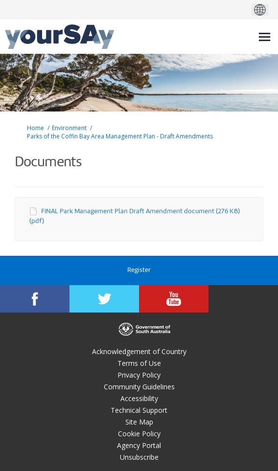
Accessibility (139, 398)
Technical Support (139, 410)
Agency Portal (139, 445)
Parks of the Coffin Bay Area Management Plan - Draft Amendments (120, 136)
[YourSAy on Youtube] (173, 299)
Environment (69, 128)
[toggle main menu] (264, 36)
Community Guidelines (139, 386)
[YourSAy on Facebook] (35, 299)
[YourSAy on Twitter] (104, 299)
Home (35, 128)
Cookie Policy (139, 433)
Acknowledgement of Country (139, 351)
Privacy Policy (139, 375)
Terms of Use (139, 363)
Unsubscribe (139, 457)
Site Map (139, 421)
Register (139, 270)
